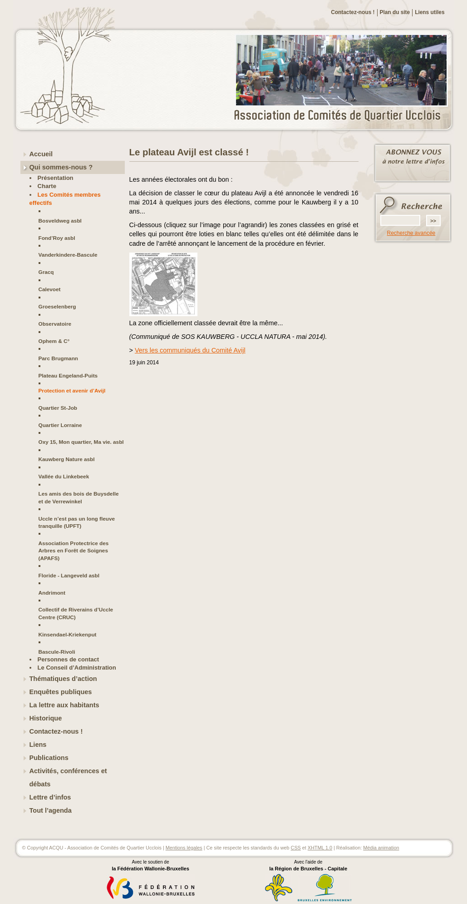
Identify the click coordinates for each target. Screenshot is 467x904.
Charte (47, 186)
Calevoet (50, 289)
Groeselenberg (57, 306)
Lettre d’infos (50, 797)
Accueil (41, 154)
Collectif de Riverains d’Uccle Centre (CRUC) (76, 613)
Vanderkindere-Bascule (68, 255)
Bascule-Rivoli (57, 652)
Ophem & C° (54, 341)
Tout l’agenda (50, 810)
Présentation (56, 177)
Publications (49, 757)
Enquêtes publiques (60, 691)
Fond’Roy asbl (57, 238)
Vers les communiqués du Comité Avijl (190, 350)
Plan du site (395, 12)
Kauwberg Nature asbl (67, 459)
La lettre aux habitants (64, 705)
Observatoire (55, 324)
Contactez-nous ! (352, 12)
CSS (296, 847)
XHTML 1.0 (320, 847)
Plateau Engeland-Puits (68, 375)
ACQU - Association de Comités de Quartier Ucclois (343, 115)
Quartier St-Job (58, 408)
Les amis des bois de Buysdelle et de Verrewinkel (79, 497)
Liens (38, 744)
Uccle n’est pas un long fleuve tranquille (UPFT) (77, 522)
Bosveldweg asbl (60, 221)
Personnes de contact (68, 659)
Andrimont (52, 593)
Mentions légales (184, 847)
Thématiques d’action (63, 678)
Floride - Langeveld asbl (69, 575)
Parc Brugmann (59, 358)
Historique (45, 718)
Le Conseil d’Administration (77, 667)
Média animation (381, 847)
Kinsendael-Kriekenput (68, 634)
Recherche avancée (411, 233)
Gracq (46, 272)
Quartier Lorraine (60, 425)
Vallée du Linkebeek (64, 476)
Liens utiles (429, 12)
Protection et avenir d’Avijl (72, 390)
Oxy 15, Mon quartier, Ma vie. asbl (81, 442)
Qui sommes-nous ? (61, 167)
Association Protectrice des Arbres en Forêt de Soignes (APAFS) (74, 550)
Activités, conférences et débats (68, 777)
